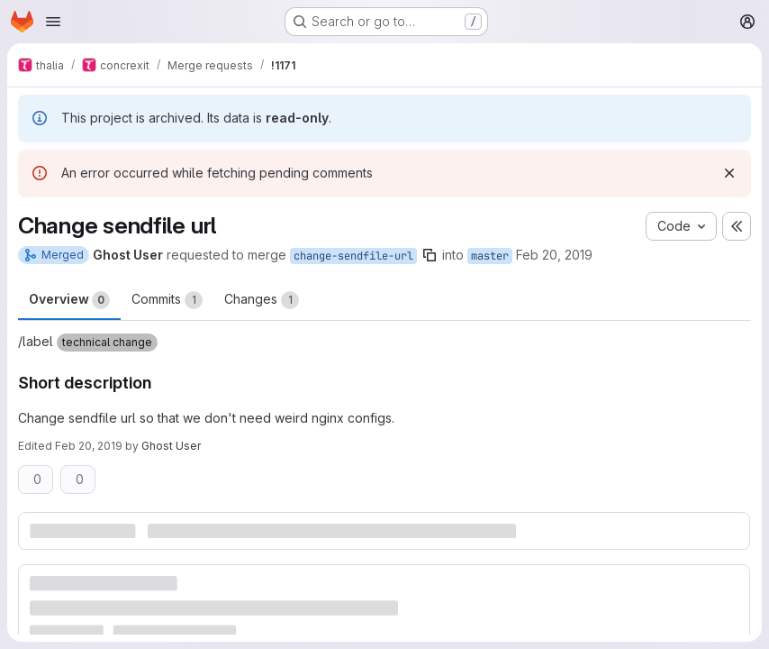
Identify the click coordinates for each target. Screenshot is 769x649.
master (490, 256)
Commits (167, 300)
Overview (69, 300)
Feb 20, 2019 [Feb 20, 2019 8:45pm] (554, 254)
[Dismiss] (729, 173)
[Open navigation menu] (53, 21)
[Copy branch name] (429, 255)
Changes (261, 300)
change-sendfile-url (353, 256)
